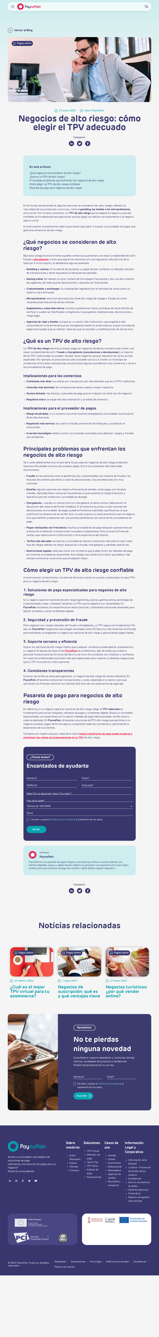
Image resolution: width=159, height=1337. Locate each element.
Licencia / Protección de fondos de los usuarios (139, 1171)
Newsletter (61, 1262)
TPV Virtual (93, 1151)
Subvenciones (78, 1262)
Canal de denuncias (138, 1190)
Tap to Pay (92, 1162)
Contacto (74, 1170)
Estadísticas (134, 1179)
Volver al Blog (20, 30)
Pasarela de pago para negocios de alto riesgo (56, 188)
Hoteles (112, 1155)
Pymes (111, 1159)
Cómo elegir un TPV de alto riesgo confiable (55, 184)
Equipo (73, 1163)
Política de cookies (65, 1267)
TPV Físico (92, 1166)
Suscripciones (94, 1177)
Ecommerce (114, 1163)
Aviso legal (96, 1262)
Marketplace (114, 1170)
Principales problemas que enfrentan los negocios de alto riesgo (67, 180)
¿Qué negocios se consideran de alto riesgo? (55, 173)
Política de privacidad (62, 820)
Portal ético (134, 1193)
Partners (73, 1167)
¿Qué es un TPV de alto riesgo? (47, 177)
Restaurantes (115, 1167)
